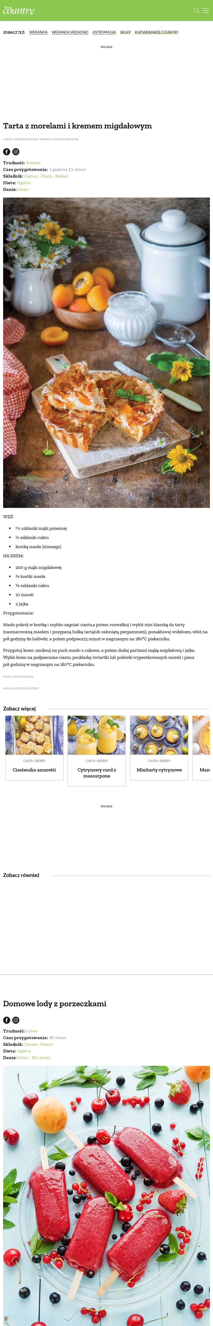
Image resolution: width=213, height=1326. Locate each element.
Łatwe (32, 1031)
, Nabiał (60, 176)
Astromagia (104, 32)
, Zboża (45, 176)
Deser (23, 189)
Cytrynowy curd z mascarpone (97, 773)
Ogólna (24, 182)
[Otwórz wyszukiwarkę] (197, 10)
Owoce (31, 176)
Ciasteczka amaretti (34, 770)
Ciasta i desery (34, 761)
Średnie (33, 162)
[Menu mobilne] (206, 10)
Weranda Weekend (70, 32)
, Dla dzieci (40, 1057)
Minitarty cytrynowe (159, 770)
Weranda (38, 32)
